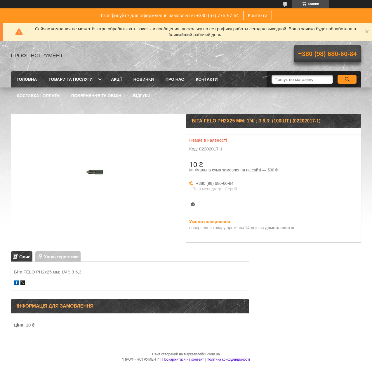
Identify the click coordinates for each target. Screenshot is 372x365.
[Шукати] (347, 79)
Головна (27, 79)
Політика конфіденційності (228, 359)
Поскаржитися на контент (183, 359)
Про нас (175, 79)
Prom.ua (213, 354)
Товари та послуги (70, 79)
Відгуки (141, 95)
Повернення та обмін (96, 95)
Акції (116, 79)
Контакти (257, 15)
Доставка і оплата (38, 95)
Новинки (143, 79)
